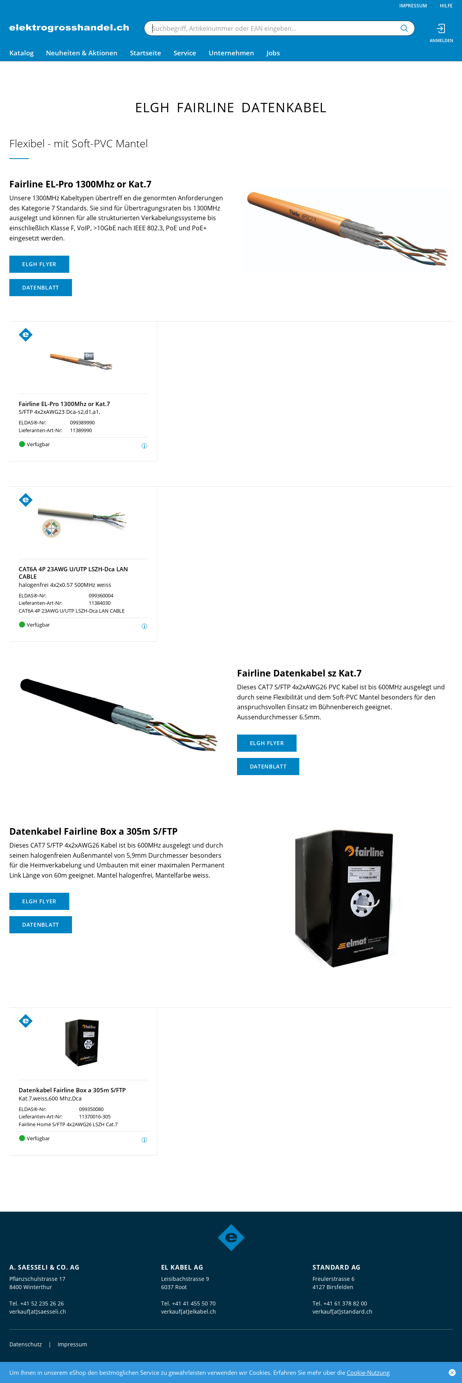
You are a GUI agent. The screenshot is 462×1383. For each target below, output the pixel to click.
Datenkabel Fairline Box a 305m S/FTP (72, 1090)
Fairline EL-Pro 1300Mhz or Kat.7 (64, 404)
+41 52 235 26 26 (42, 1303)
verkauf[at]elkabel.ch (188, 1311)
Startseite (145, 52)
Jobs (273, 52)
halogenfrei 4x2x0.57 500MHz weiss (65, 584)
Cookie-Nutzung (368, 1372)
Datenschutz (25, 1344)
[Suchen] (404, 28)
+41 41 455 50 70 (194, 1303)
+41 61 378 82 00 (345, 1303)
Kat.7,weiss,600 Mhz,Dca (50, 1098)
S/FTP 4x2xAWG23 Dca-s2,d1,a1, (59, 411)
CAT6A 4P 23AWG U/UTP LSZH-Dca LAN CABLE (73, 573)
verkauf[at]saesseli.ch (37, 1311)
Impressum (413, 5)
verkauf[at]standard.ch (342, 1311)
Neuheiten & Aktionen (82, 52)
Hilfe (446, 5)
